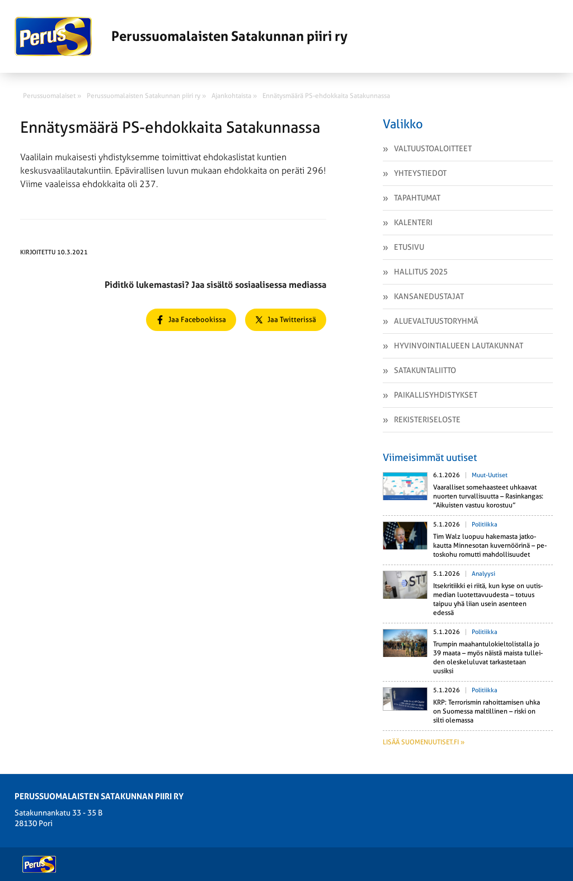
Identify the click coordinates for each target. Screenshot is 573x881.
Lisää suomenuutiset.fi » (423, 742)
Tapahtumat (417, 197)
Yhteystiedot (420, 173)
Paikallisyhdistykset (435, 394)
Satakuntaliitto (425, 370)
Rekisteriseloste (427, 419)
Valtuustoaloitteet (433, 148)
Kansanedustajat (429, 296)
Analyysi (483, 574)
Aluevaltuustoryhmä (436, 320)
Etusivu (409, 247)
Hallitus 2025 (421, 271)
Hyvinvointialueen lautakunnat (458, 345)
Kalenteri (413, 222)
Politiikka (484, 524)
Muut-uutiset (490, 475)
